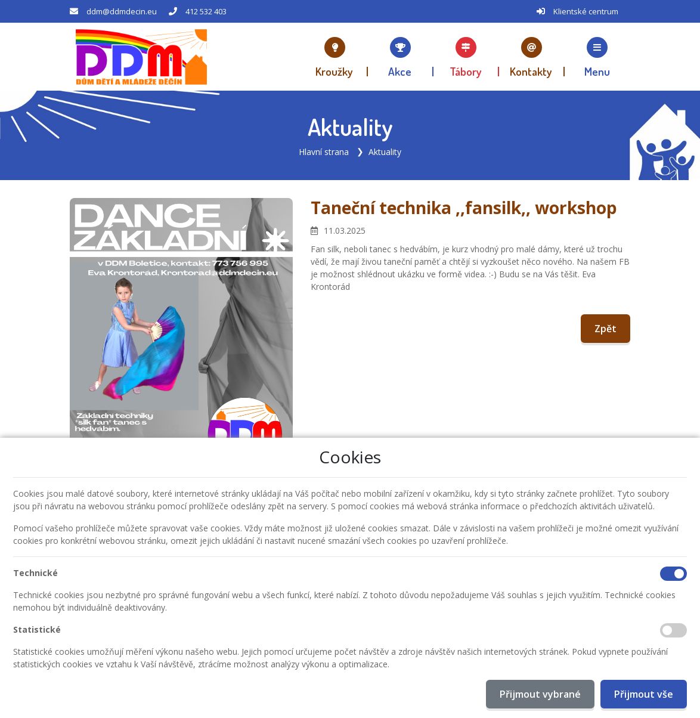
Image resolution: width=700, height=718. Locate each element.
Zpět (605, 328)
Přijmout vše (643, 694)
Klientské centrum (585, 11)
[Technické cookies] (673, 574)
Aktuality (384, 151)
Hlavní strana (324, 151)
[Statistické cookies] (673, 630)
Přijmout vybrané (540, 694)
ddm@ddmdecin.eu (121, 11)
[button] (597, 56)
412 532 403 (206, 11)
